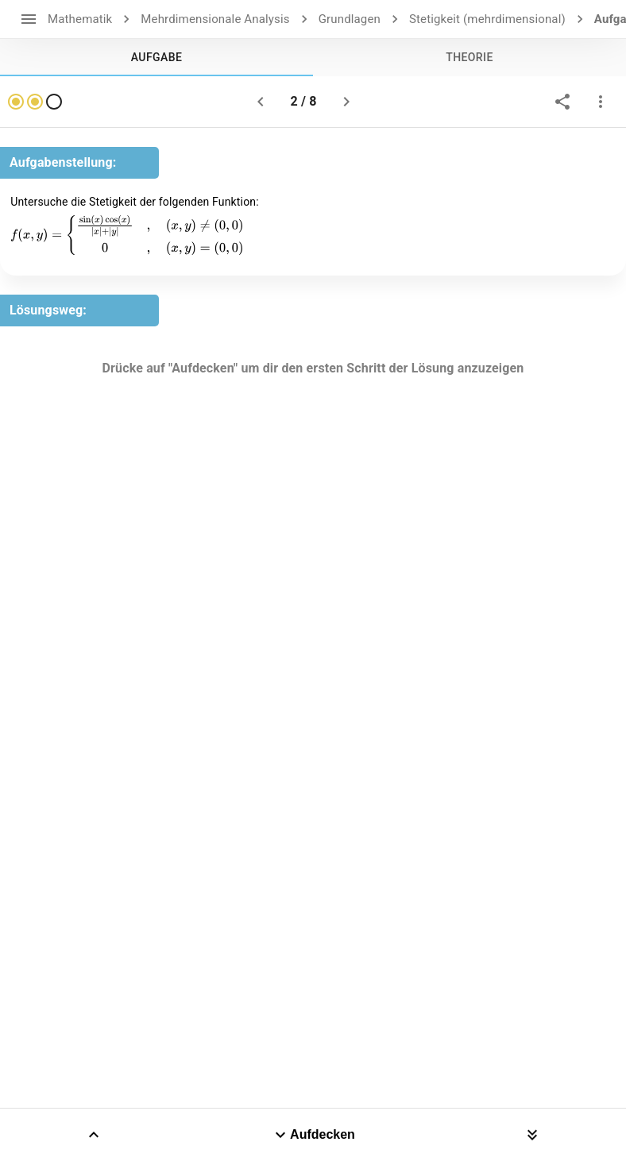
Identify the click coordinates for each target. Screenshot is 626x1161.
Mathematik (80, 19)
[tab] (156, 57)
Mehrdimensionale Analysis (215, 19)
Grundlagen (350, 19)
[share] (562, 102)
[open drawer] (29, 19)
